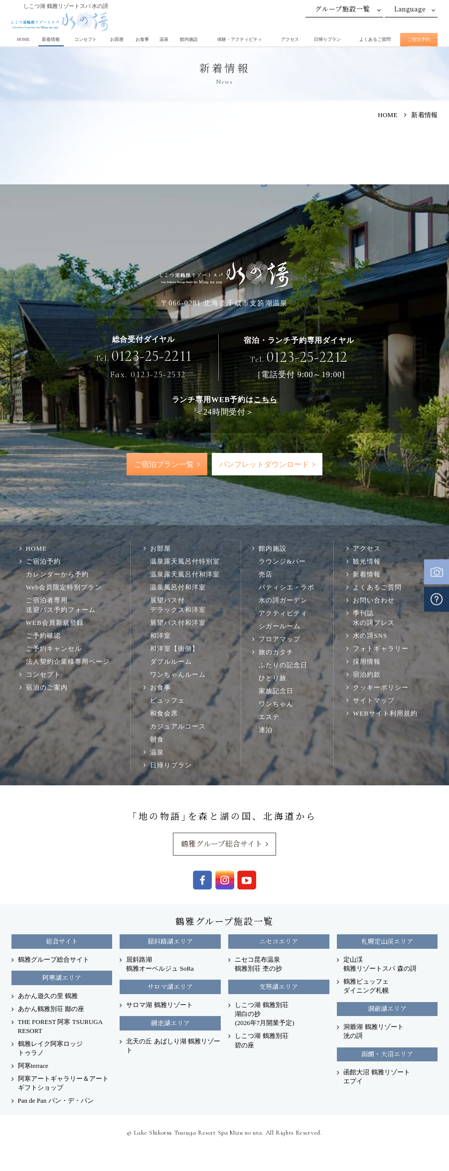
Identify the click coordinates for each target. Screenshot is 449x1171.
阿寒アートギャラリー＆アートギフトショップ (63, 1083)
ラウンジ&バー (282, 562)
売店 (266, 575)
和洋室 (160, 636)
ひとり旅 (273, 678)
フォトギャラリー (381, 649)
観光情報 (367, 562)
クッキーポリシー (381, 688)
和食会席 (164, 714)
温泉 (163, 39)
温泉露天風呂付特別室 (185, 562)
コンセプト (85, 39)
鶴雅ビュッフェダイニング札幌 (366, 986)
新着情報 (51, 39)
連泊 (266, 730)
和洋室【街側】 (174, 649)
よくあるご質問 (375, 39)
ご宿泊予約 (419, 39)
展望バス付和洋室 (178, 623)
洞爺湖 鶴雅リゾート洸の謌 (373, 1032)
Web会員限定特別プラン (64, 587)
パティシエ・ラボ (286, 587)
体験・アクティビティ (239, 39)
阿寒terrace (33, 1066)
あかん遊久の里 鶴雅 (48, 996)
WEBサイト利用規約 (385, 714)
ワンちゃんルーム (178, 675)
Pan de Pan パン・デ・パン (56, 1101)
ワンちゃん (276, 704)
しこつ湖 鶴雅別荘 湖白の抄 (264, 1014)
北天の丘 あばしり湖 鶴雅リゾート (173, 1046)
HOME (23, 39)
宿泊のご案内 (47, 688)
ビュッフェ (167, 701)
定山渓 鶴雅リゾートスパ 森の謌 (379, 964)
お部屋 (117, 39)
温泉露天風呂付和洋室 (185, 575)
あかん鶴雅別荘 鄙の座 (51, 1009)
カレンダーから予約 (57, 575)
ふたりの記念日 (283, 665)
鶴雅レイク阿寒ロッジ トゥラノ (50, 1048)
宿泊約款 (367, 675)
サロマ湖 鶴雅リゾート (159, 1005)
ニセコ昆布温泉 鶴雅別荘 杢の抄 (258, 964)
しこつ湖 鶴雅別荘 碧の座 (261, 1040)
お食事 (142, 39)
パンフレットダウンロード (264, 464)
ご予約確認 (43, 636)
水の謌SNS (370, 636)
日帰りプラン (327, 39)
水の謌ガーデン (283, 600)
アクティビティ (283, 613)
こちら (265, 399)
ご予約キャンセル (54, 649)
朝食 (157, 739)
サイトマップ (374, 701)
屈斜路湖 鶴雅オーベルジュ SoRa (159, 964)
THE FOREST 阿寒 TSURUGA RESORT (60, 1027)
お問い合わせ (374, 600)
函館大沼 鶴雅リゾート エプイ (376, 1077)
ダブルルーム (171, 662)
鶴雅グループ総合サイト (221, 844)
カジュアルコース (178, 727)
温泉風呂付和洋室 (178, 587)
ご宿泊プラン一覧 (163, 464)
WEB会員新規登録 (55, 623)
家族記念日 (276, 691)
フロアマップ (279, 639)
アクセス (290, 39)
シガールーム (279, 626)
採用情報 (367, 662)
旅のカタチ (276, 652)
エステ (269, 717)
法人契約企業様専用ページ (68, 662)
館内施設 (189, 39)
